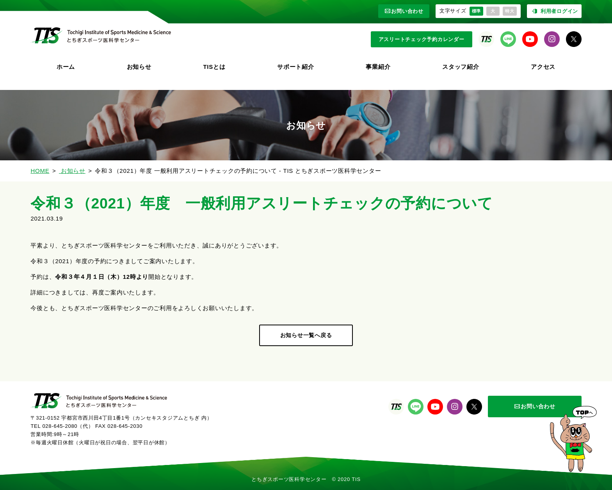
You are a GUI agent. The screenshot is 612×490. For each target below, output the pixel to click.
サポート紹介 (295, 66)
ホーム (66, 66)
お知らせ (139, 66)
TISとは (214, 66)
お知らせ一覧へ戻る (306, 335)
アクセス (543, 66)
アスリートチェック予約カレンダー (421, 39)
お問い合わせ (403, 11)
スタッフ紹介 (460, 66)
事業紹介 (378, 66)
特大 (509, 11)
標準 (476, 11)
